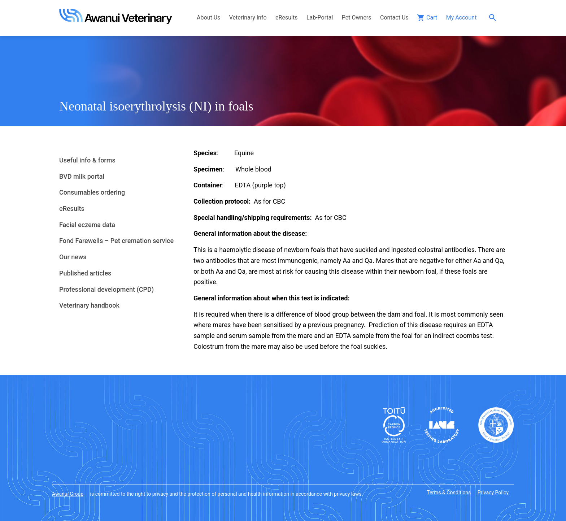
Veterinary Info (248, 17)
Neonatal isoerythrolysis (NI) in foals (156, 106)
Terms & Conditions (449, 492)
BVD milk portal (81, 176)
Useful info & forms (87, 160)
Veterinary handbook (89, 305)
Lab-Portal (319, 17)
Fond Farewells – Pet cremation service (116, 240)
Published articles (85, 273)
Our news (73, 257)
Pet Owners (356, 17)
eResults (286, 17)
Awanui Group (67, 494)
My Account (461, 17)
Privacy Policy (493, 492)
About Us (208, 17)
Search (494, 17)
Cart (431, 17)
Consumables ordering (92, 192)
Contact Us (394, 17)
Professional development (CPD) (106, 289)
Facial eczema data (87, 225)
